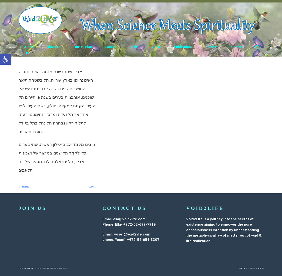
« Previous (24, 186)
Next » (92, 186)
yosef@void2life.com (132, 234)
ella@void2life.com (129, 219)
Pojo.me (36, 268)
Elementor (257, 268)
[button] (5, 59)
